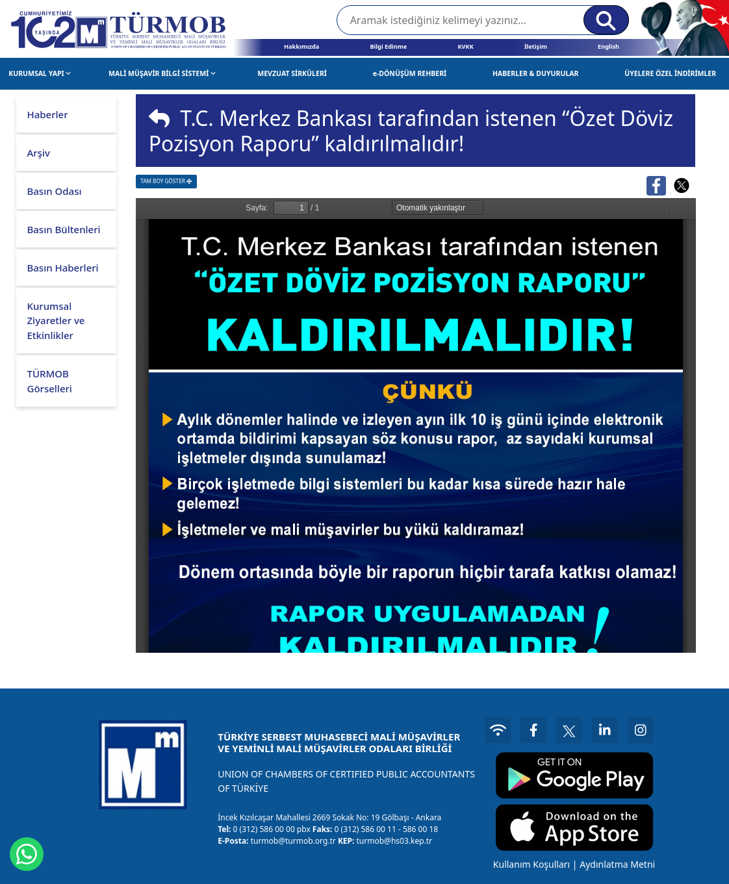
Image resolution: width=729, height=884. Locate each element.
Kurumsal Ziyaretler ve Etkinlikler (55, 320)
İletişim (535, 46)
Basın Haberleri (62, 267)
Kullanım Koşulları (531, 864)
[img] (159, 118)
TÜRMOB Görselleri (49, 381)
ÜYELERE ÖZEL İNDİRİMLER (670, 73)
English (608, 46)
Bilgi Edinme (388, 46)
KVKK (465, 46)
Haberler (47, 114)
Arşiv (38, 152)
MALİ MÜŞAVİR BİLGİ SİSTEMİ (162, 73)
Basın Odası (54, 190)
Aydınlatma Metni (617, 864)
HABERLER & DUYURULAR (535, 73)
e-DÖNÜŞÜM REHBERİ (410, 73)
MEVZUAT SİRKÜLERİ (292, 73)
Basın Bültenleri (63, 229)
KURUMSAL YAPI (39, 73)
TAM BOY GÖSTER (166, 180)
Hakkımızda (301, 46)
